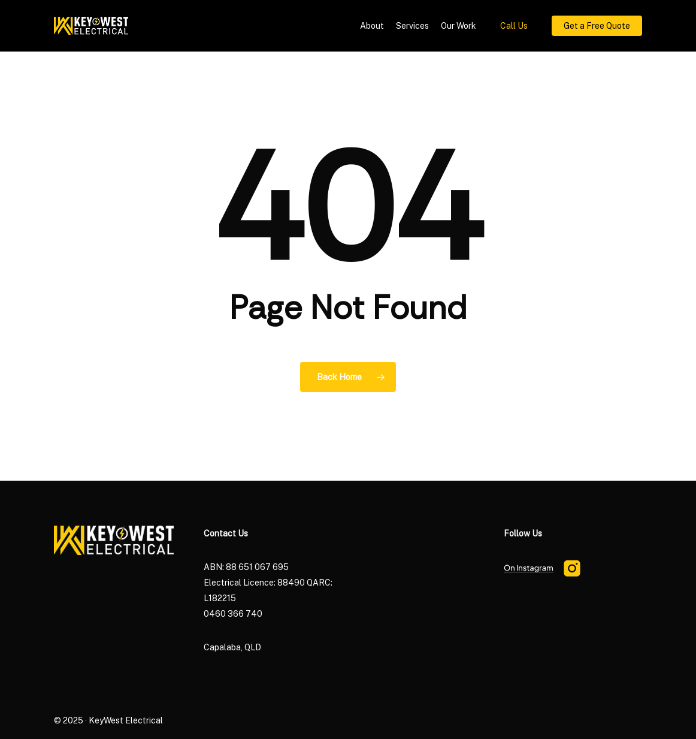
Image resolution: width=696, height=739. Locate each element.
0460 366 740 (233, 614)
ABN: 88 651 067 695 (246, 567)
